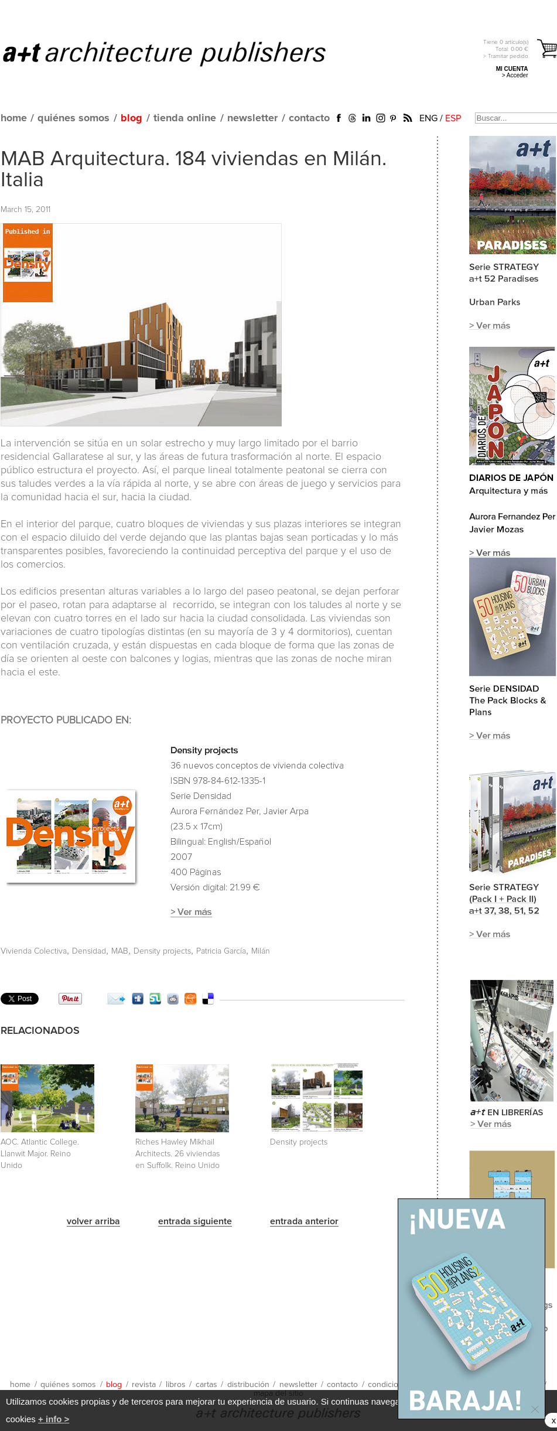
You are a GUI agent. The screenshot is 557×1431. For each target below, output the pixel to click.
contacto (309, 118)
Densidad (89, 951)
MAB (119, 951)
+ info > (53, 1419)
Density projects (162, 951)
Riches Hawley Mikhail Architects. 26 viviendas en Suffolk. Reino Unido (177, 1154)
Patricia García (221, 951)
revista (144, 1385)
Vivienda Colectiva (34, 951)
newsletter (252, 118)
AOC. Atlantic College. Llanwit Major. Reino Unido (40, 1154)
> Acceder (515, 75)
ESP (453, 118)
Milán (260, 951)
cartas (206, 1385)
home (14, 118)
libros (176, 1385)
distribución (248, 1385)
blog (131, 118)
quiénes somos (73, 118)
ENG (428, 118)
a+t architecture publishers (179, 53)
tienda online (184, 118)
